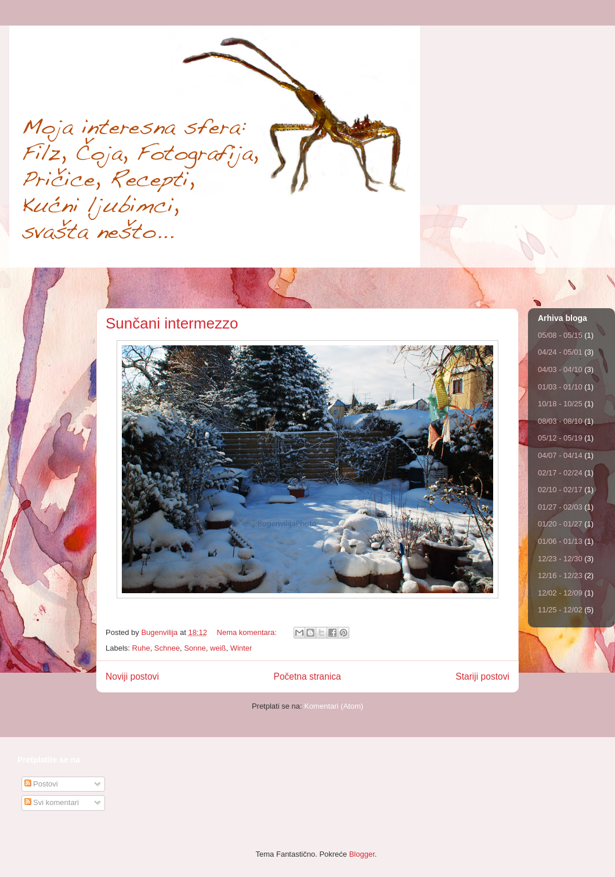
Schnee (167, 648)
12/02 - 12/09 (560, 593)
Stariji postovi (482, 676)
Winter (241, 648)
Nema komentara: (248, 632)
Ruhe (141, 648)
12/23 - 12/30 (560, 558)
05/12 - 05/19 (560, 438)
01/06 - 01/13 (560, 541)
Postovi (41, 783)
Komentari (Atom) (333, 706)
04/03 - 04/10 (560, 369)
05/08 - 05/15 (560, 335)
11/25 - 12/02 (560, 609)
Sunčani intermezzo (172, 323)
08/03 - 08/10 (560, 421)
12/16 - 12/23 (560, 575)
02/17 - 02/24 (560, 472)
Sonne (195, 648)
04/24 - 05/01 (560, 352)
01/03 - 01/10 (560, 386)
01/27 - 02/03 (560, 507)
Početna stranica (307, 676)
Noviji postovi (132, 676)
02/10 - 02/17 (560, 489)
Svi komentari (51, 802)
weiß (218, 648)
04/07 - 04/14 (560, 455)
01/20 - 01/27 (560, 523)
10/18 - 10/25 (560, 403)
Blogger (362, 854)
